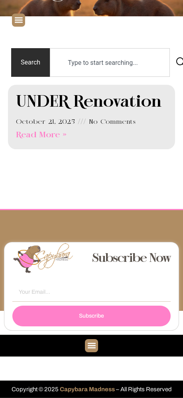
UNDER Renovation (89, 102)
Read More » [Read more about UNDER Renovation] (41, 135)
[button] (18, 20)
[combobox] (110, 62)
